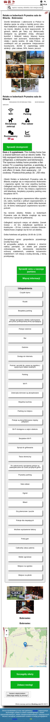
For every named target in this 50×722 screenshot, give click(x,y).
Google (35, 711)
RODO (14, 719)
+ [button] (6, 631)
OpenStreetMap (41, 666)
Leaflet (31, 666)
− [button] (6, 635)
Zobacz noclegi (25, 685)
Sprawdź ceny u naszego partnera (31, 270)
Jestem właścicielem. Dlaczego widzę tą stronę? (17, 694)
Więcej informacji (31, 278)
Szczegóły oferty (25, 674)
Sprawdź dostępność (17, 147)
